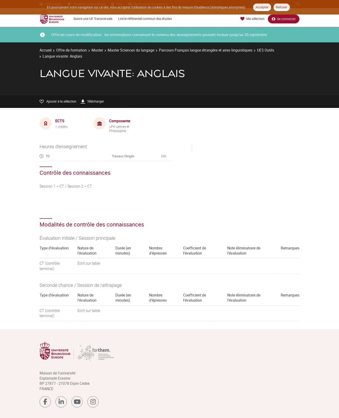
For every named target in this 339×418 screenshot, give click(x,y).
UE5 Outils (265, 50)
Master (97, 50)
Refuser (281, 7)
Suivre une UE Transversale (93, 18)
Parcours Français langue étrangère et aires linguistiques (205, 50)
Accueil (46, 50)
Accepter (262, 7)
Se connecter (284, 19)
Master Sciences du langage (131, 50)
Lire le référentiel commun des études (145, 18)
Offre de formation (71, 50)
